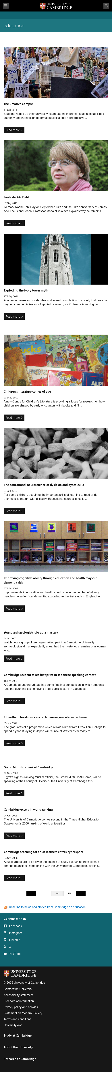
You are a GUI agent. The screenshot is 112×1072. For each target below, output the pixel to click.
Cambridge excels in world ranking (28, 809)
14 (57, 893)
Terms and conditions (17, 1019)
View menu (6, 6)
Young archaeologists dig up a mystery (31, 632)
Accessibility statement (18, 995)
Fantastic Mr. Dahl (16, 197)
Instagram (15, 933)
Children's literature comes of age (27, 391)
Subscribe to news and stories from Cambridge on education (45, 907)
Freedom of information (19, 1001)
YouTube (15, 953)
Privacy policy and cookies (21, 1007)
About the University (18, 1047)
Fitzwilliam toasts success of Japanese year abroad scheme (45, 717)
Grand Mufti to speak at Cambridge (28, 767)
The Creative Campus (19, 104)
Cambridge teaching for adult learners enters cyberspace (44, 852)
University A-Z (13, 1025)
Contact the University (18, 989)
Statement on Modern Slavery (23, 1013)
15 (69, 893)
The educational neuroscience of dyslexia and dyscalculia (44, 485)
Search (106, 6)
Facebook (15, 926)
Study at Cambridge (18, 1035)
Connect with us (15, 918)
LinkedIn (14, 939)
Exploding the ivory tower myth (26, 290)
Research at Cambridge (20, 1059)
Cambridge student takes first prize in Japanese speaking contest (50, 675)
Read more (12, 130)
